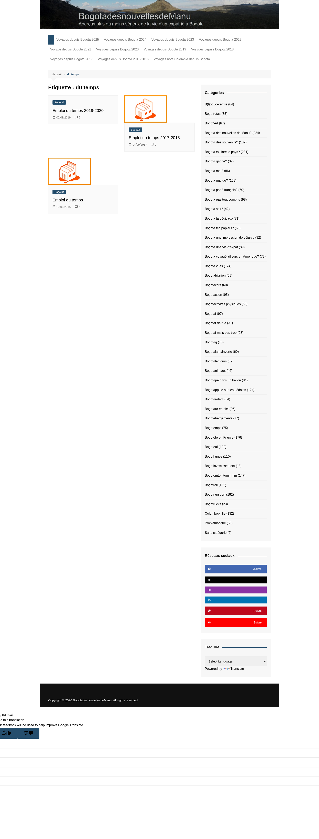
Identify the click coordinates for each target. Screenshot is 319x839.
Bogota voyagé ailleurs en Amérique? (232, 256)
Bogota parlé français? (221, 190)
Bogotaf (59, 102)
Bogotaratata (214, 399)
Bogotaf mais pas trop (221, 332)
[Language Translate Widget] (236, 661)
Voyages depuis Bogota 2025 (77, 39)
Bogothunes (213, 456)
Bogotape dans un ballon (223, 380)
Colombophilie (215, 513)
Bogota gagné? (216, 161)
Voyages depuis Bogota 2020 (117, 49)
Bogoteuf (211, 447)
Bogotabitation (215, 275)
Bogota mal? (214, 171)
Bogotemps (213, 428)
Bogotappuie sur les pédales (225, 390)
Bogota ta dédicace (219, 218)
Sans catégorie (216, 532)
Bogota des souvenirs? (221, 142)
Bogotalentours (216, 361)
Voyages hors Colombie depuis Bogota (182, 59)
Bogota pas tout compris (222, 199)
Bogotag (211, 342)
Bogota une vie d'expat (221, 247)
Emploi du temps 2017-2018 (154, 137)
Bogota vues (214, 266)
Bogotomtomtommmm (221, 475)
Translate (233, 668)
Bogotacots (213, 285)
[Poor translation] (28, 733)
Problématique (215, 523)
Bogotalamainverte (218, 351)
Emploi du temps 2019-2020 (78, 110)
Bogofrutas (213, 113)
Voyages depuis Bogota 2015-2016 (123, 59)
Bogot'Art (211, 123)
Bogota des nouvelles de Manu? (228, 133)
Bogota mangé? (216, 180)
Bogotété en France (219, 437)
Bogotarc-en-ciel (217, 409)
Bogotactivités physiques (223, 304)
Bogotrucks (213, 504)
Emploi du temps (67, 200)
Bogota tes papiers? (219, 228)
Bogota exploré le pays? (222, 152)
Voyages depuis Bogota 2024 (125, 39)
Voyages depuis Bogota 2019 (165, 49)
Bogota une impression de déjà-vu (229, 237)
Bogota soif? (214, 209)
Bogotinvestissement (220, 466)
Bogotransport (215, 494)
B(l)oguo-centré (216, 104)
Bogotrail (211, 485)
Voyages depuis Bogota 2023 (172, 39)
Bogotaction (213, 294)
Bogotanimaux (215, 370)
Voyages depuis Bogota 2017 (71, 59)
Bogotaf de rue (215, 323)
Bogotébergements (218, 418)
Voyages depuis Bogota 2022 (220, 39)
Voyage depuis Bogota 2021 (70, 49)
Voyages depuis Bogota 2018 (212, 49)
